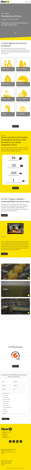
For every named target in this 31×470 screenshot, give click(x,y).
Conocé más (15, 126)
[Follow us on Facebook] (17, 441)
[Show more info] (15, 272)
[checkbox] (13, 403)
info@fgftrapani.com (6, 437)
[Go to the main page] (5, 2)
